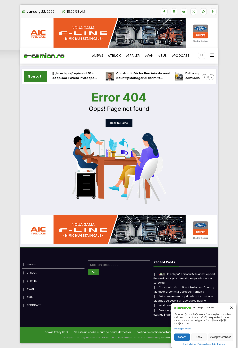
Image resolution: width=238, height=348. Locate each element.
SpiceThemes (168, 337)
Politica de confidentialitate (211, 344)
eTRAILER (133, 55)
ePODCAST (180, 55)
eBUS (162, 55)
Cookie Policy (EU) (56, 332)
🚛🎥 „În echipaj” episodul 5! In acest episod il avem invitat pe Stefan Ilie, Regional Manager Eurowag (73, 75)
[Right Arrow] (211, 77)
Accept (182, 337)
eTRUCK (114, 55)
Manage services (183, 328)
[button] (231, 307)
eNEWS (97, 55)
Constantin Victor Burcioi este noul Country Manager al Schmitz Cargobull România (145, 75)
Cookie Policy (189, 344)
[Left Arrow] (204, 77)
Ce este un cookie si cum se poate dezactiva (102, 332)
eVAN (149, 55)
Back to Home (119, 122)
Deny (199, 337)
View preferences (220, 337)
